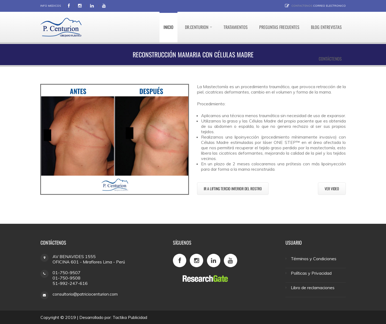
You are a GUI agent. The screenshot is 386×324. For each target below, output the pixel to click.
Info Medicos (50, 6)
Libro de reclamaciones (313, 287)
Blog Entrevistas (326, 27)
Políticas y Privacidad (311, 273)
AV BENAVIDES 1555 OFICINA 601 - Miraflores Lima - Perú (89, 259)
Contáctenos (330, 58)
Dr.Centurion (196, 27)
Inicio (168, 27)
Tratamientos (236, 27)
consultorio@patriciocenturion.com (85, 294)
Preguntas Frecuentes (279, 27)
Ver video (332, 188)
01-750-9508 (66, 278)
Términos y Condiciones (313, 258)
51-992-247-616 (70, 283)
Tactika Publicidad (130, 317)
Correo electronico (329, 6)
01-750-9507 (66, 272)
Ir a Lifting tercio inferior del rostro (233, 188)
